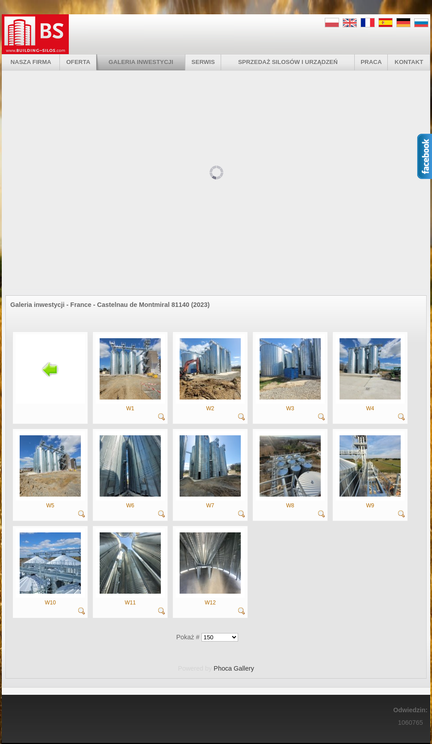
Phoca (223, 668)
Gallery (244, 668)
